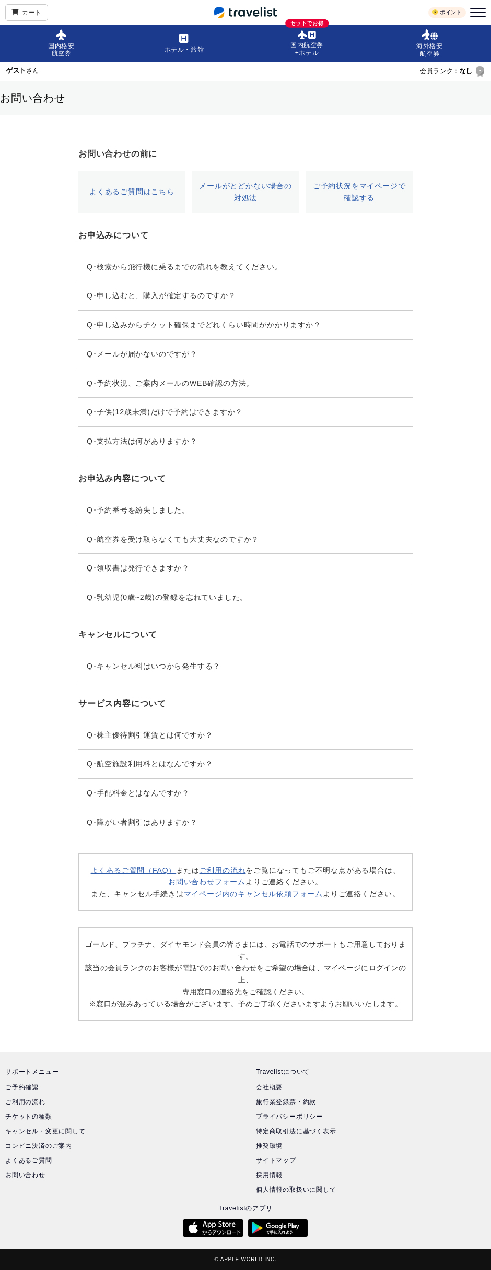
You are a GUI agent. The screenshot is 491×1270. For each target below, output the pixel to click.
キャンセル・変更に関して (45, 1131)
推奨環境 (269, 1145)
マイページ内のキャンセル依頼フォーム (253, 893)
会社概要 (269, 1087)
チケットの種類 (28, 1116)
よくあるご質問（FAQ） (134, 870)
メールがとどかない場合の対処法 (245, 192)
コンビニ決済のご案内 (38, 1145)
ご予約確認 (22, 1087)
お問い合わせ (25, 1175)
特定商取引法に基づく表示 (296, 1131)
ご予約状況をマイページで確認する (359, 192)
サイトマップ (276, 1160)
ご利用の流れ (223, 870)
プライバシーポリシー (289, 1116)
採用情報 (269, 1175)
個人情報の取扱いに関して (296, 1189)
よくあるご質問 (28, 1160)
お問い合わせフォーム (206, 881)
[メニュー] (476, 12)
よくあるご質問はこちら (131, 191)
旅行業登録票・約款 (286, 1102)
